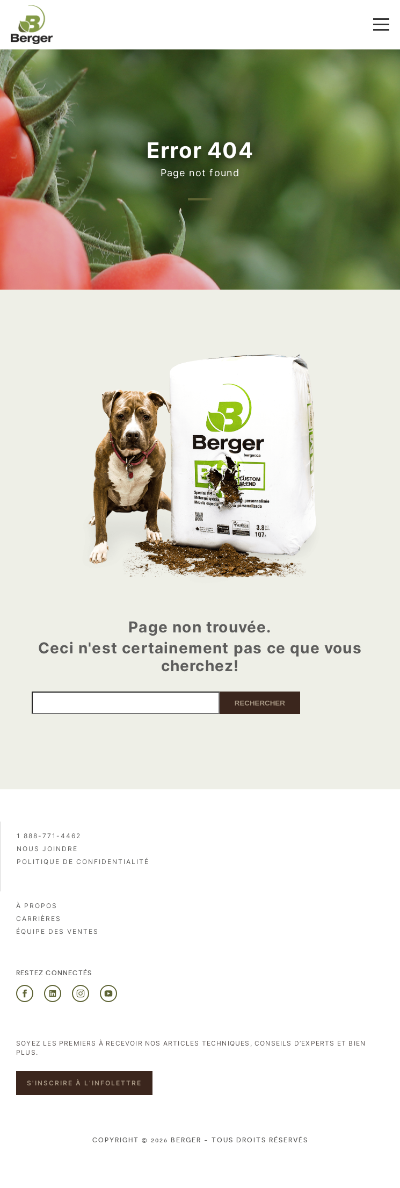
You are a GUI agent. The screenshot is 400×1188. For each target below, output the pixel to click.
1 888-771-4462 (49, 836)
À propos (36, 906)
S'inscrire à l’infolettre (84, 1083)
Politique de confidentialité (83, 862)
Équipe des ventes (57, 931)
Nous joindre (47, 849)
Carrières (38, 919)
